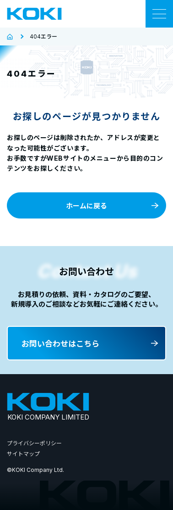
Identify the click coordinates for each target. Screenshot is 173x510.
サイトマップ (23, 453)
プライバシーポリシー (34, 443)
